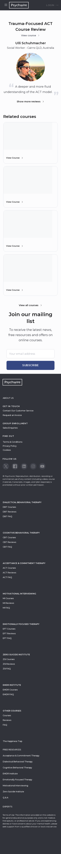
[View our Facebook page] (15, 466)
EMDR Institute (12, 685)
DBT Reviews (9, 511)
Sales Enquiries (10, 428)
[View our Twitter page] (6, 466)
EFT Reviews (9, 633)
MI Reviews (8, 603)
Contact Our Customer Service (18, 410)
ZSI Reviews (9, 664)
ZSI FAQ (7, 668)
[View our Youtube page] (42, 466)
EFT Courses (9, 629)
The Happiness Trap (12, 741)
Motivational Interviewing (19, 593)
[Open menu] (6, 5)
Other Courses (12, 711)
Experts (7, 806)
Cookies (7, 450)
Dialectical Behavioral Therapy (22, 502)
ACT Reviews (9, 572)
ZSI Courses (8, 659)
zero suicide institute (16, 654)
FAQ (5, 725)
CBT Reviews (9, 542)
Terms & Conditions (12, 442)
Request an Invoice (12, 415)
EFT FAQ (7, 638)
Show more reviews (30, 101)
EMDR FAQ (8, 694)
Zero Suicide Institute (13, 791)
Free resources (12, 749)
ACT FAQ (7, 577)
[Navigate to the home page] (19, 5)
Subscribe (30, 365)
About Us (8, 398)
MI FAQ (6, 608)
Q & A (5, 797)
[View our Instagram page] (33, 466)
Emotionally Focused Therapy (21, 624)
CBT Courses (9, 537)
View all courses (30, 305)
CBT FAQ (7, 547)
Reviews (7, 720)
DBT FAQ (7, 516)
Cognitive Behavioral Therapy (21, 533)
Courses (7, 715)
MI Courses (8, 598)
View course (30, 35)
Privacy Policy (10, 446)
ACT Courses (9, 568)
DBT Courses (9, 507)
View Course (14, 158)
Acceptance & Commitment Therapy (24, 563)
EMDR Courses (10, 689)
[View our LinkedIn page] (24, 466)
